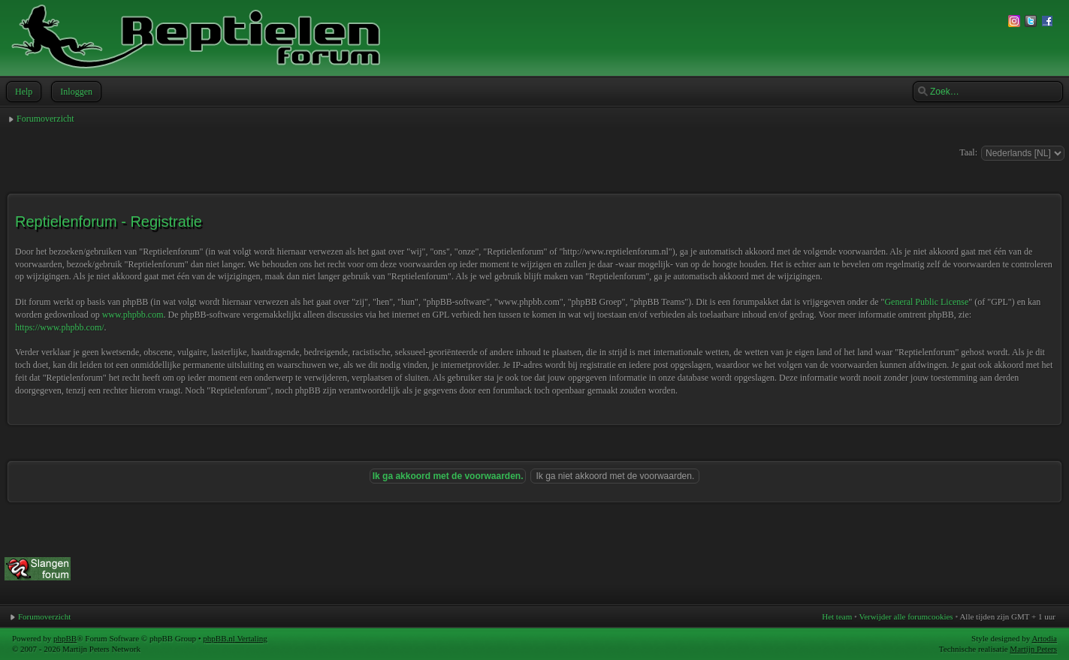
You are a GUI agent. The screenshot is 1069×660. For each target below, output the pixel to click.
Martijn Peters (1033, 648)
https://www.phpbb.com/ (59, 327)
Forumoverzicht (45, 118)
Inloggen (74, 92)
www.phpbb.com (133, 314)
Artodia (1044, 638)
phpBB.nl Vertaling (235, 638)
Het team (837, 616)
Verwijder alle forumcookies (906, 616)
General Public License (926, 302)
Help (22, 92)
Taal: (968, 152)
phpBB (65, 638)
